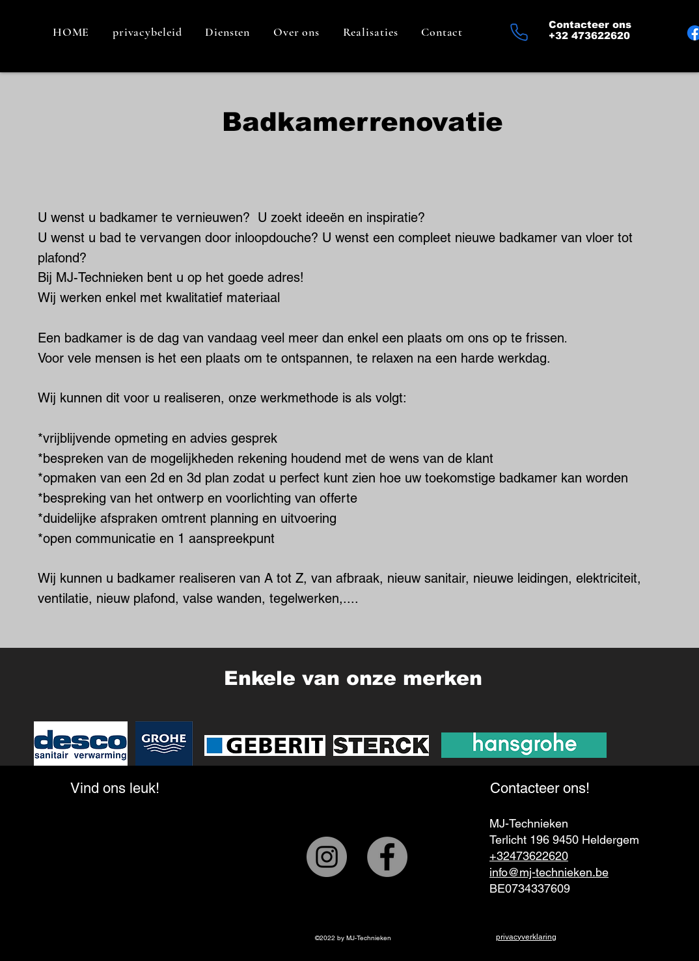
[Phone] (519, 32)
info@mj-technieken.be (549, 872)
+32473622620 (528, 856)
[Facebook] (387, 857)
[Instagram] (327, 857)
